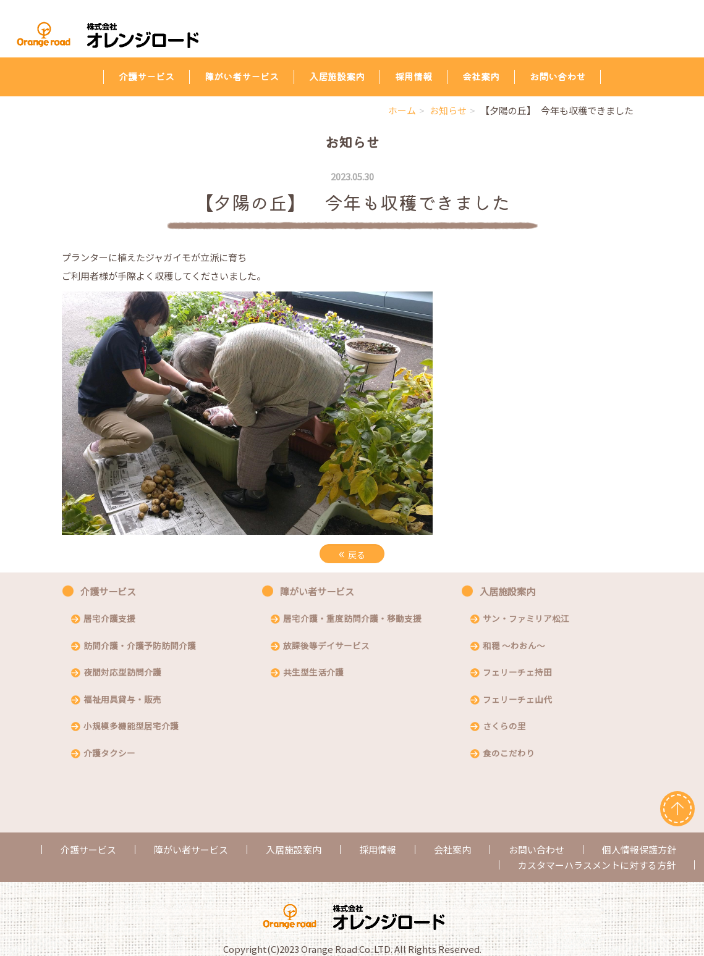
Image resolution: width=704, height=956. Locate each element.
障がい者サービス (242, 76)
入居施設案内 (337, 76)
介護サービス (146, 76)
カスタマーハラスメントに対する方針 (597, 864)
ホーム (402, 110)
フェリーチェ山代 (517, 700)
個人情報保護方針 (639, 849)
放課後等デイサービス (326, 647)
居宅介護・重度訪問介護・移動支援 (352, 619)
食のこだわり (509, 754)
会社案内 (480, 76)
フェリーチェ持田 (517, 673)
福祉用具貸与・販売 (122, 700)
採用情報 (413, 76)
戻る (352, 553)
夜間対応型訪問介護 (122, 673)
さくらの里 (504, 727)
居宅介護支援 (109, 619)
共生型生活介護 (313, 673)
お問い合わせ (557, 76)
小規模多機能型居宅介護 (131, 727)
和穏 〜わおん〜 (514, 647)
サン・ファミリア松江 (526, 619)
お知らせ (448, 110)
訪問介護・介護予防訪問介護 (139, 647)
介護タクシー (109, 754)
